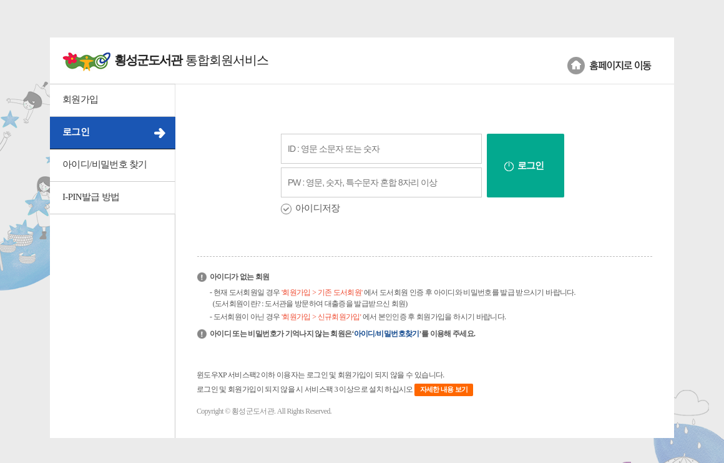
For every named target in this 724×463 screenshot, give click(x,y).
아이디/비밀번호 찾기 (104, 164)
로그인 (75, 132)
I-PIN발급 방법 (90, 197)
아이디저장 (317, 208)
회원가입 (80, 99)
